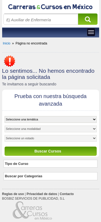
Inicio (7, 43)
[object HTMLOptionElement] (51, 119)
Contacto (67, 194)
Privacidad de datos (42, 194)
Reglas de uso (13, 194)
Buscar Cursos (47, 151)
